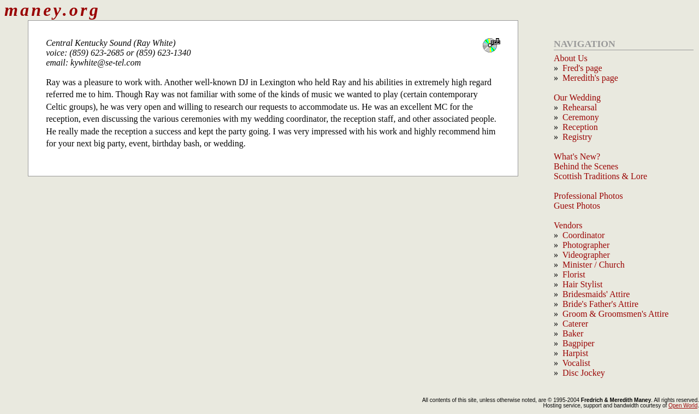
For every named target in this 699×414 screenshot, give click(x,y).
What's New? (577, 156)
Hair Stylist (582, 284)
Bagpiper (578, 343)
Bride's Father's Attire (600, 304)
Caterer (575, 323)
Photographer (585, 245)
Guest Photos (577, 205)
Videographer (586, 254)
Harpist (575, 353)
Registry (577, 136)
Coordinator (583, 235)
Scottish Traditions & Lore (600, 176)
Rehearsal (579, 107)
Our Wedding (577, 97)
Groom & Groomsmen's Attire (615, 313)
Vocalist (576, 363)
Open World (682, 406)
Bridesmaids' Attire (596, 294)
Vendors (568, 225)
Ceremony (580, 117)
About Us (571, 58)
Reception (580, 127)
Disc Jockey (583, 372)
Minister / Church (593, 264)
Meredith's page (590, 77)
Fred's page (582, 68)
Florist (573, 274)
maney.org (52, 10)
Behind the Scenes (586, 166)
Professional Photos (588, 195)
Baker (572, 333)
